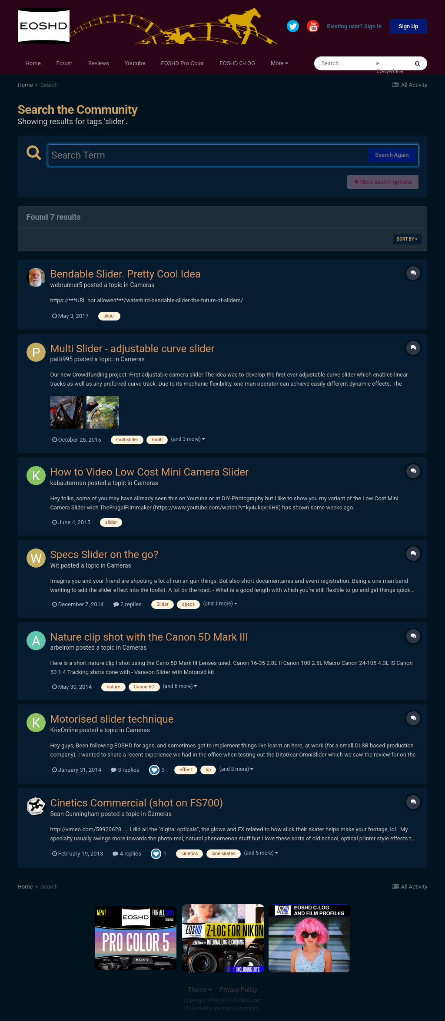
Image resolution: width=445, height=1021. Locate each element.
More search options (383, 181)
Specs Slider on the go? (104, 554)
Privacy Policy (238, 989)
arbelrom (62, 647)
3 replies (125, 770)
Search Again (391, 155)
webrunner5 (66, 284)
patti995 (61, 359)
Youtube (135, 63)
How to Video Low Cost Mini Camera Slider (149, 472)
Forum (64, 63)
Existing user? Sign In (354, 26)
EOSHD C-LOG (237, 63)
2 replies (127, 604)
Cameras (142, 284)
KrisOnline (64, 730)
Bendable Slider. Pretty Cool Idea (125, 274)
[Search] (345, 63)
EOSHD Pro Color (182, 63)
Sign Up (408, 26)
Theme (200, 989)
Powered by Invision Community (223, 1008)
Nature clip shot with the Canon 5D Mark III (149, 637)
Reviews (98, 63)
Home (33, 63)
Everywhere (389, 71)
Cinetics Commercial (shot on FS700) (136, 803)
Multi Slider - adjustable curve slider (132, 349)
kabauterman (68, 482)
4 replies (127, 853)
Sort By (407, 239)
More (279, 63)
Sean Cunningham (75, 813)
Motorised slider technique (112, 719)
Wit (54, 565)
